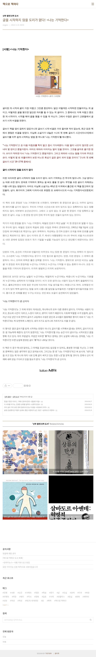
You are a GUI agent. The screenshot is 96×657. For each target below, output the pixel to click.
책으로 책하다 (10, 4)
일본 (44, 596)
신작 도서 (16, 397)
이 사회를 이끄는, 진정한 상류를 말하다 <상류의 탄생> (22, 404)
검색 (90, 619)
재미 (22, 596)
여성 (13, 600)
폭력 (49, 600)
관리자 (57, 653)
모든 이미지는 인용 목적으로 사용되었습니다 (20, 567)
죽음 (44, 592)
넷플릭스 (61, 596)
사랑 (13, 592)
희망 (14, 596)
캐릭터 (86, 596)
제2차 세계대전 (32, 600)
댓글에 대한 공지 (9, 553)
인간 (20, 592)
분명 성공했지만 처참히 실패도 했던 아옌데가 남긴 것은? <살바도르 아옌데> (29, 410)
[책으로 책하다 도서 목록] (13, 558)
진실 (65, 592)
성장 (5, 600)
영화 (37, 596)
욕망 (87, 592)
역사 (29, 596)
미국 (80, 592)
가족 (52, 596)
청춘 (37, 592)
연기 (52, 592)
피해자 (6, 596)
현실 (70, 596)
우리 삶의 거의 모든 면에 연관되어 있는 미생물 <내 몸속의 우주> (25, 407)
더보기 (5, 605)
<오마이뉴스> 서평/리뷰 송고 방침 (16, 562)
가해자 (28, 592)
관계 (73, 592)
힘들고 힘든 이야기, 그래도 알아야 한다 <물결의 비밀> (22, 401)
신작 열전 (8, 397)
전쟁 (5, 592)
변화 (78, 596)
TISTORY (48, 653)
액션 (20, 600)
